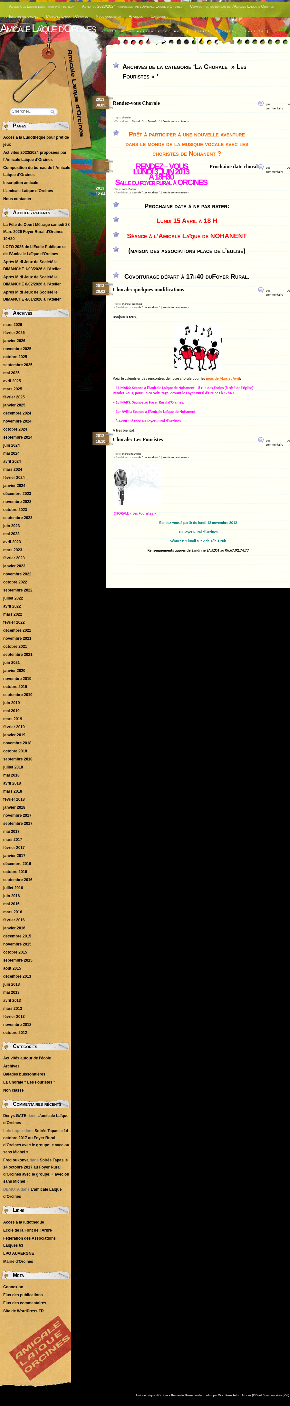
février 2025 (14, 397)
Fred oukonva (16, 1160)
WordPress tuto (228, 1395)
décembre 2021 (17, 630)
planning (137, 303)
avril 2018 (12, 783)
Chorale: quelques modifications (148, 289)
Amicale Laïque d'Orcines (47, 28)
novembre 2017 (17, 815)
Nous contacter (108, 16)
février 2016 (14, 920)
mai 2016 (11, 904)
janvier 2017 (14, 855)
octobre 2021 (15, 646)
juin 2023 (11, 526)
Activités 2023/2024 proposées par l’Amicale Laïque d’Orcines (132, 6)
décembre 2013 (17, 976)
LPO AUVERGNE (18, 1253)
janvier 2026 (14, 341)
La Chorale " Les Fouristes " (144, 121)
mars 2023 (12, 550)
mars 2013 (12, 1008)
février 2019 (14, 727)
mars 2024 (12, 469)
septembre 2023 (18, 518)
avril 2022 (12, 606)
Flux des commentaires (24, 1303)
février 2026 (14, 333)
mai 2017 (11, 831)
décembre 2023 (17, 493)
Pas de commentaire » (176, 121)
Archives (136, 16)
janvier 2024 (14, 485)
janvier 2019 (14, 735)
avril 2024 (12, 461)
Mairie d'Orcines (18, 1261)
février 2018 (14, 799)
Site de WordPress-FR (23, 1311)
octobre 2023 (15, 509)
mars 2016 (12, 912)
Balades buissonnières (24, 1074)
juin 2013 (11, 984)
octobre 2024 (15, 429)
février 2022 (14, 622)
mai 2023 (11, 534)
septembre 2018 (18, 759)
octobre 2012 (15, 1032)
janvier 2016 (14, 928)
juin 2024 (11, 445)
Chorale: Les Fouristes (138, 439)
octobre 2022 (15, 582)
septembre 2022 (18, 590)
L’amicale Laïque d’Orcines (67, 16)
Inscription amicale (23, 16)
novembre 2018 (17, 743)
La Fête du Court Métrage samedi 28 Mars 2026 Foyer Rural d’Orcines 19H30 (36, 231)
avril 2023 (12, 542)
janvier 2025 (14, 405)
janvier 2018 (14, 807)
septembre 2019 (18, 695)
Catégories (159, 16)
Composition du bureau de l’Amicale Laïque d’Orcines (232, 6)
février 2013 (14, 1016)
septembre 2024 (18, 437)
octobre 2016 (15, 872)
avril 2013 (12, 1000)
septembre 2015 (18, 960)
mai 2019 (11, 711)
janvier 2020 (14, 670)
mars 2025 (12, 389)
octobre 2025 (15, 357)
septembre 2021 (18, 654)
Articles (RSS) (250, 1395)
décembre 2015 (17, 936)
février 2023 (14, 558)
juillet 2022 (13, 598)
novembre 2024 (17, 421)
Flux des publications (23, 1295)
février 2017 (14, 847)
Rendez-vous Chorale (136, 103)
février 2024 (14, 477)
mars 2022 (12, 614)
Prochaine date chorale (234, 166)
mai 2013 (11, 992)
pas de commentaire (278, 106)
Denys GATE (14, 1115)
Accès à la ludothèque (23, 1222)
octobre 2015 (15, 952)
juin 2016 (11, 896)
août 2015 (12, 968)
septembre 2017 (18, 823)
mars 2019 (12, 719)
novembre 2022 (17, 574)
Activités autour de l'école (27, 1058)
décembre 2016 (17, 863)
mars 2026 (12, 324)
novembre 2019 (17, 678)
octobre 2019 (15, 686)
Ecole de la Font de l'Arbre (27, 1230)
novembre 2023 (17, 501)
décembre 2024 (17, 413)
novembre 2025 (17, 349)
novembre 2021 (17, 638)
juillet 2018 (13, 767)
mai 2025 (11, 373)
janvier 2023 (14, 566)
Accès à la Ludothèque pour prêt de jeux (41, 6)
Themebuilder (194, 1395)
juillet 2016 (13, 888)
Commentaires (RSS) (276, 1395)
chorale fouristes (131, 453)
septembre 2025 (18, 365)
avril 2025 (12, 381)
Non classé (13, 1090)
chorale (126, 117)
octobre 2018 (15, 751)
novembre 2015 (17, 944)
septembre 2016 (18, 880)
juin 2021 (11, 662)
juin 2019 (11, 703)
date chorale (129, 189)
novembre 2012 (17, 1024)
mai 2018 (11, 775)
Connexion (13, 1287)
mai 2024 (11, 453)
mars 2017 (12, 839)
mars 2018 (12, 791)
